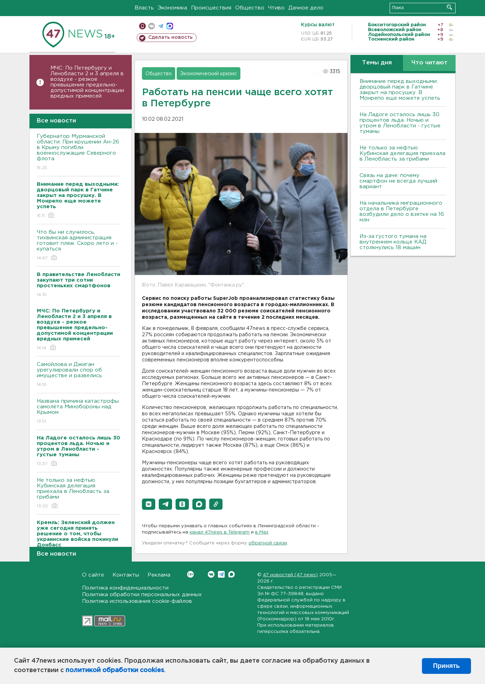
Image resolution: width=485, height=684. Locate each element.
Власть (144, 8)
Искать (449, 7)
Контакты (125, 575)
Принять (446, 665)
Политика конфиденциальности (125, 588)
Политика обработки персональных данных (142, 594)
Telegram (221, 574)
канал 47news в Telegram (220, 532)
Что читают (429, 62)
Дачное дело (305, 8)
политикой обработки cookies (115, 670)
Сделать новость (170, 37)
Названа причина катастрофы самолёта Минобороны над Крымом (79, 411)
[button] (148, 504)
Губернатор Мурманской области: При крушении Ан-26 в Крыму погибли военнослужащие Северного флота (79, 152)
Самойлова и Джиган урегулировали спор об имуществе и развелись (79, 375)
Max (231, 574)
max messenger (169, 26)
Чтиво (276, 8)
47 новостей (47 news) (290, 575)
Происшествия (211, 8)
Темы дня (377, 62)
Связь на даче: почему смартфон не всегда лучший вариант (398, 181)
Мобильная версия (142, 26)
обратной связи (267, 543)
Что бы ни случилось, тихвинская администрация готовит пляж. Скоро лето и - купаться (79, 245)
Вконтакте (190, 574)
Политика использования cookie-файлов (137, 601)
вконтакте (151, 26)
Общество (249, 8)
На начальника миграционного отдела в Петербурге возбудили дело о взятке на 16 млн (402, 211)
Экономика (172, 8)
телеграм (160, 26)
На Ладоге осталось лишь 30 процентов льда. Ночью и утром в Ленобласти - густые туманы (400, 123)
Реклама (159, 575)
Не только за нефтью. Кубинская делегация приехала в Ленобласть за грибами (79, 493)
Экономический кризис (208, 74)
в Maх (261, 532)
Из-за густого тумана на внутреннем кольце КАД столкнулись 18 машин (393, 242)
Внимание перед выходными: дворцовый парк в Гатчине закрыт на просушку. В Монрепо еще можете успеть (400, 89)
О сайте (93, 575)
